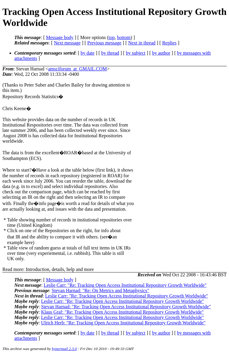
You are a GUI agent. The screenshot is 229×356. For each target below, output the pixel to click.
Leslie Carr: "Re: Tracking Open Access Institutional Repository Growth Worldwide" (125, 285)
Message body (59, 37)
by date (88, 53)
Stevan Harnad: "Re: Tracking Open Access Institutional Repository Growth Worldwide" (126, 306)
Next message (67, 42)
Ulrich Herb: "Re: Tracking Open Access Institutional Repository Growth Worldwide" (123, 322)
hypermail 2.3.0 (64, 348)
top (111, 37)
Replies (169, 42)
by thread (110, 53)
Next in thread (142, 42)
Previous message (104, 42)
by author (161, 53)
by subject (135, 53)
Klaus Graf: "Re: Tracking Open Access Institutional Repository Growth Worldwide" (122, 312)
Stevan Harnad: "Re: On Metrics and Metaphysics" (100, 290)
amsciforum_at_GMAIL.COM (77, 68)
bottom (123, 37)
